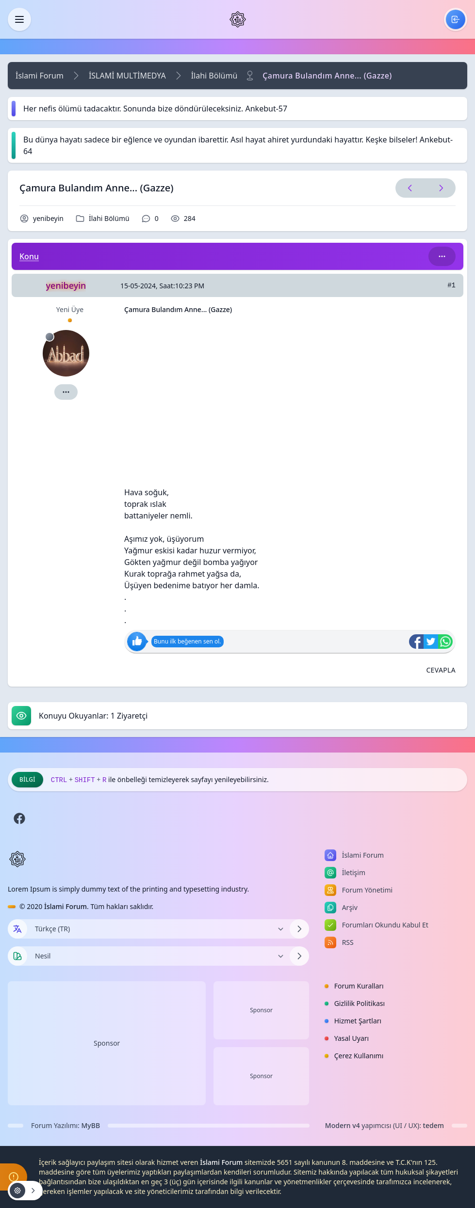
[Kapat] (19, 19)
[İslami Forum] (237, 19)
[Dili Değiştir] (158, 929)
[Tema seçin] (17, 956)
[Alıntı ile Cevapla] (441, 670)
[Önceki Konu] (410, 188)
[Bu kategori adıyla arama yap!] (442, 256)
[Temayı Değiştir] (158, 956)
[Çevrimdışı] (49, 337)
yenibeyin (48, 218)
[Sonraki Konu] (439, 188)
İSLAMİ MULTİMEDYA (127, 75)
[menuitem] (455, 19)
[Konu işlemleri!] (25, 1190)
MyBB (91, 1125)
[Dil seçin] (17, 929)
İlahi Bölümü (214, 75)
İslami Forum (40, 75)
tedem (433, 1125)
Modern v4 (342, 1125)
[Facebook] (19, 818)
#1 (451, 285)
